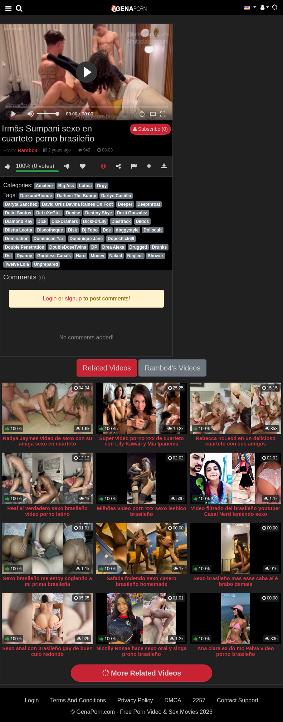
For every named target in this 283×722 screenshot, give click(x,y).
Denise (73, 212)
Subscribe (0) (150, 129)
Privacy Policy (135, 700)
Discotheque (50, 230)
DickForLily (94, 221)
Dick (42, 221)
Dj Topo (90, 230)
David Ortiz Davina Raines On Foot (77, 204)
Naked (115, 255)
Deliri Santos (18, 212)
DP (94, 247)
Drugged (138, 247)
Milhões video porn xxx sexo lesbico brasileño (141, 511)
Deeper (125, 204)
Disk (72, 230)
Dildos (142, 221)
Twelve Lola (17, 264)
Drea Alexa (113, 247)
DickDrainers (65, 221)
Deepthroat (148, 204)
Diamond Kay (19, 221)
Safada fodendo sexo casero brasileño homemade (141, 581)
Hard (81, 255)
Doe (107, 230)
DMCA (173, 700)
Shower (155, 255)
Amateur (44, 185)
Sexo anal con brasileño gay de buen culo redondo (47, 651)
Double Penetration (24, 247)
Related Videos (107, 368)
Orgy (102, 185)
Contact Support (237, 700)
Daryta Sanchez (21, 204)
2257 (199, 700)
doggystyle (127, 230)
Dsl (8, 255)
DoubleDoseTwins (67, 247)
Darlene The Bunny (76, 195)
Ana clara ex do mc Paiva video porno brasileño (235, 651)
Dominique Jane (86, 238)
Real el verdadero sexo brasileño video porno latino (47, 511)
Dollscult (152, 230)
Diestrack (121, 221)
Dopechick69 (121, 238)
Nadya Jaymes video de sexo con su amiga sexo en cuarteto (47, 441)
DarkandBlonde (36, 195)
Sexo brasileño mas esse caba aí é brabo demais (235, 581)
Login (32, 700)
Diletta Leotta (18, 230)
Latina (85, 185)
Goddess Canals (54, 255)
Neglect (135, 255)
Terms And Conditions (78, 700)
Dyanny (24, 255)
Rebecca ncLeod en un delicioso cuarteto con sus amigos (235, 441)
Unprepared (46, 264)
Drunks (159, 247)
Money (97, 255)
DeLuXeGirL (48, 212)
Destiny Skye (98, 212)
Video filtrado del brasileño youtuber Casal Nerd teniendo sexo (235, 511)
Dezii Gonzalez (132, 212)
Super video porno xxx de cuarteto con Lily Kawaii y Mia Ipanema (141, 441)
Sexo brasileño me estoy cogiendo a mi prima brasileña (47, 581)
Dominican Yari (49, 238)
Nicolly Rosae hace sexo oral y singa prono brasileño (142, 651)
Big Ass (66, 185)
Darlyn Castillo (116, 195)
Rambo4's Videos (172, 368)
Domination (17, 238)
